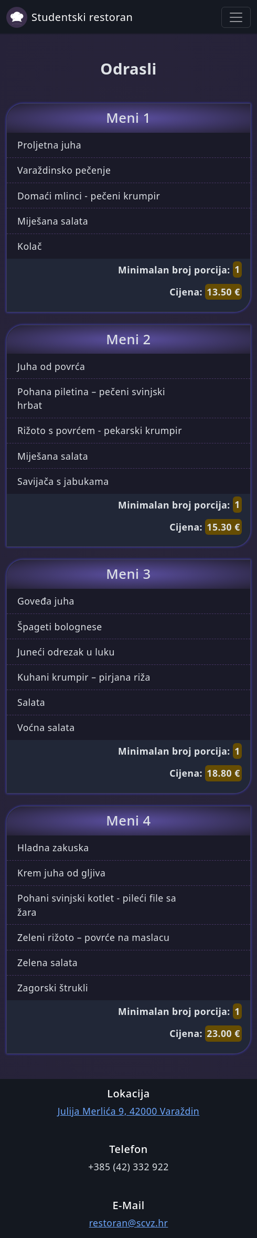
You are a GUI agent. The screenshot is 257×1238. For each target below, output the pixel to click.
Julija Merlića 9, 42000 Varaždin (128, 1111)
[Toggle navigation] (236, 17)
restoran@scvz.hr (128, 1222)
